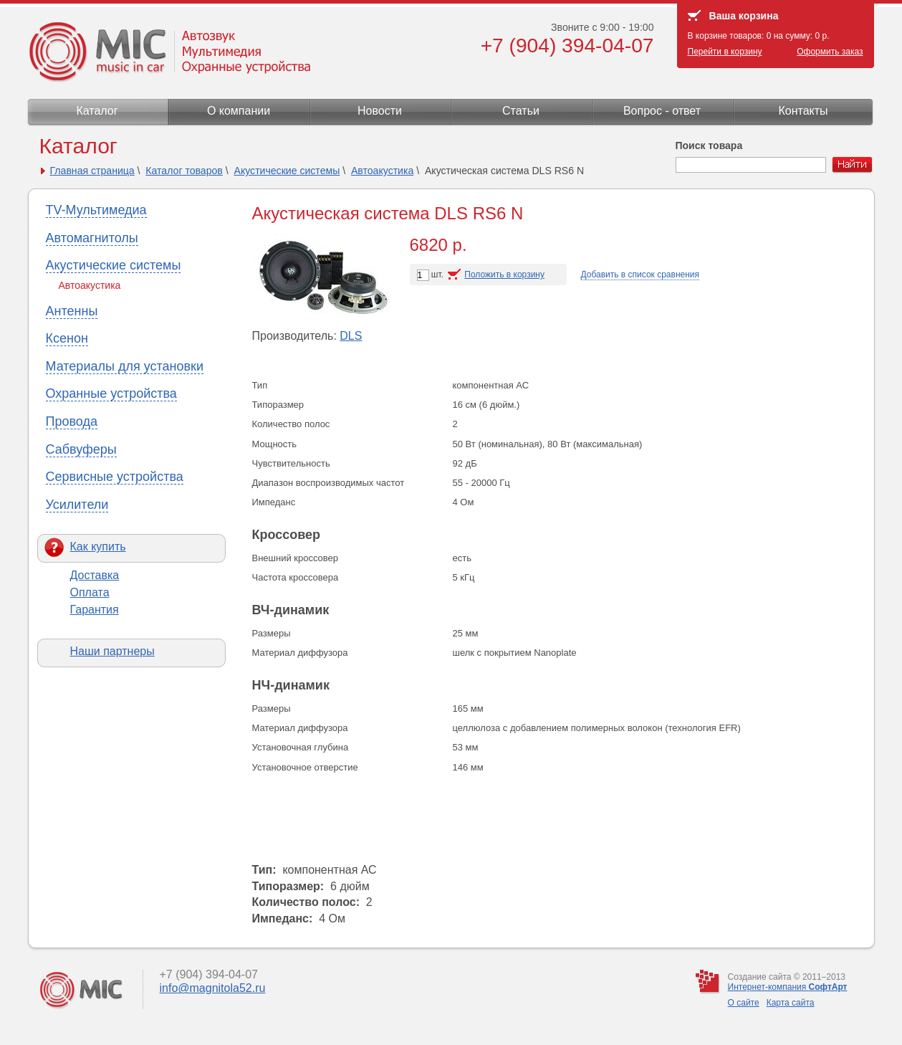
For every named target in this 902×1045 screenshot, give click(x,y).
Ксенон (67, 338)
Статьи (520, 111)
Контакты (802, 111)
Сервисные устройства (114, 476)
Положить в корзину (504, 274)
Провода (71, 421)
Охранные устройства (111, 393)
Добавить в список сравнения (640, 274)
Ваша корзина (744, 16)
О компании (238, 111)
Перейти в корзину (725, 52)
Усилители (77, 504)
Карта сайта (791, 1003)
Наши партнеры (112, 651)
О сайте (743, 1003)
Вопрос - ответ (662, 111)
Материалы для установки (124, 366)
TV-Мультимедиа (96, 210)
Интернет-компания (788, 987)
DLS (351, 336)
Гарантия (94, 609)
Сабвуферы (81, 449)
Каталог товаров (184, 170)
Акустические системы (287, 170)
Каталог (96, 111)
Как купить (98, 546)
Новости (380, 111)
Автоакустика (382, 170)
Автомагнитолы (92, 238)
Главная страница (92, 170)
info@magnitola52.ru (213, 988)
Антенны (72, 311)
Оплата (90, 592)
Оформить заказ (830, 52)
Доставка (95, 575)
